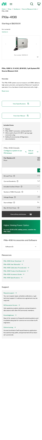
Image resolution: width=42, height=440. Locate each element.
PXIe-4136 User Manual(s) (13, 264)
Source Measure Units (29, 9)
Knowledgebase (10, 315)
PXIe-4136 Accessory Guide (14, 274)
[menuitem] (32, 4)
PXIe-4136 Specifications (13, 278)
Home (4, 9)
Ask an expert (30, 151)
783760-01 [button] (5, 32)
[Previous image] (6, 44)
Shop (9, 9)
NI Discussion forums (12, 305)
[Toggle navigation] (11, 4)
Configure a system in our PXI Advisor (13, 151)
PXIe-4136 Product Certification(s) (16, 271)
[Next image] (36, 44)
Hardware (17, 9)
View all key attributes (21, 214)
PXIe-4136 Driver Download (14, 261)
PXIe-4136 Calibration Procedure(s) (16, 268)
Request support (10, 293)
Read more (5, 91)
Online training (10, 327)
